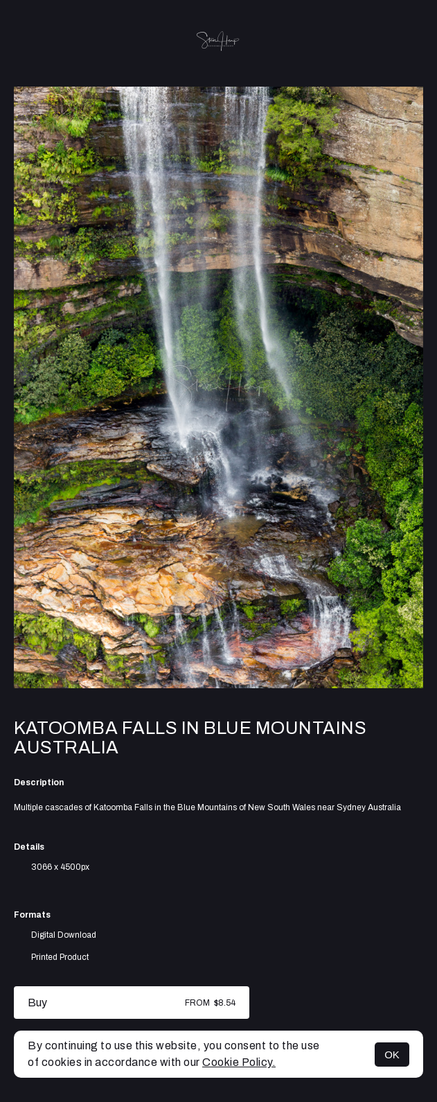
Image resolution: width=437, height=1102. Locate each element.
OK (392, 1054)
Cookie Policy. (239, 1062)
